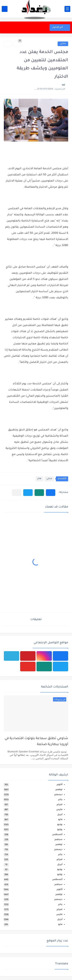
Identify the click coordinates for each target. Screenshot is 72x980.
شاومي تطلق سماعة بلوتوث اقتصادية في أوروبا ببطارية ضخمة (36, 741)
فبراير (59, 804)
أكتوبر (59, 785)
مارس (59, 809)
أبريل (59, 814)
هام (39, 479)
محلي (63, 43)
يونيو (59, 824)
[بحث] (4, 9)
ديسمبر (58, 794)
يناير (60, 799)
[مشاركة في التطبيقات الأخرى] (16, 492)
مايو (60, 819)
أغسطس (57, 834)
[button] (50, 492)
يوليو (59, 829)
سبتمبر (58, 839)
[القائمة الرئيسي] (67, 9)
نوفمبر (58, 789)
